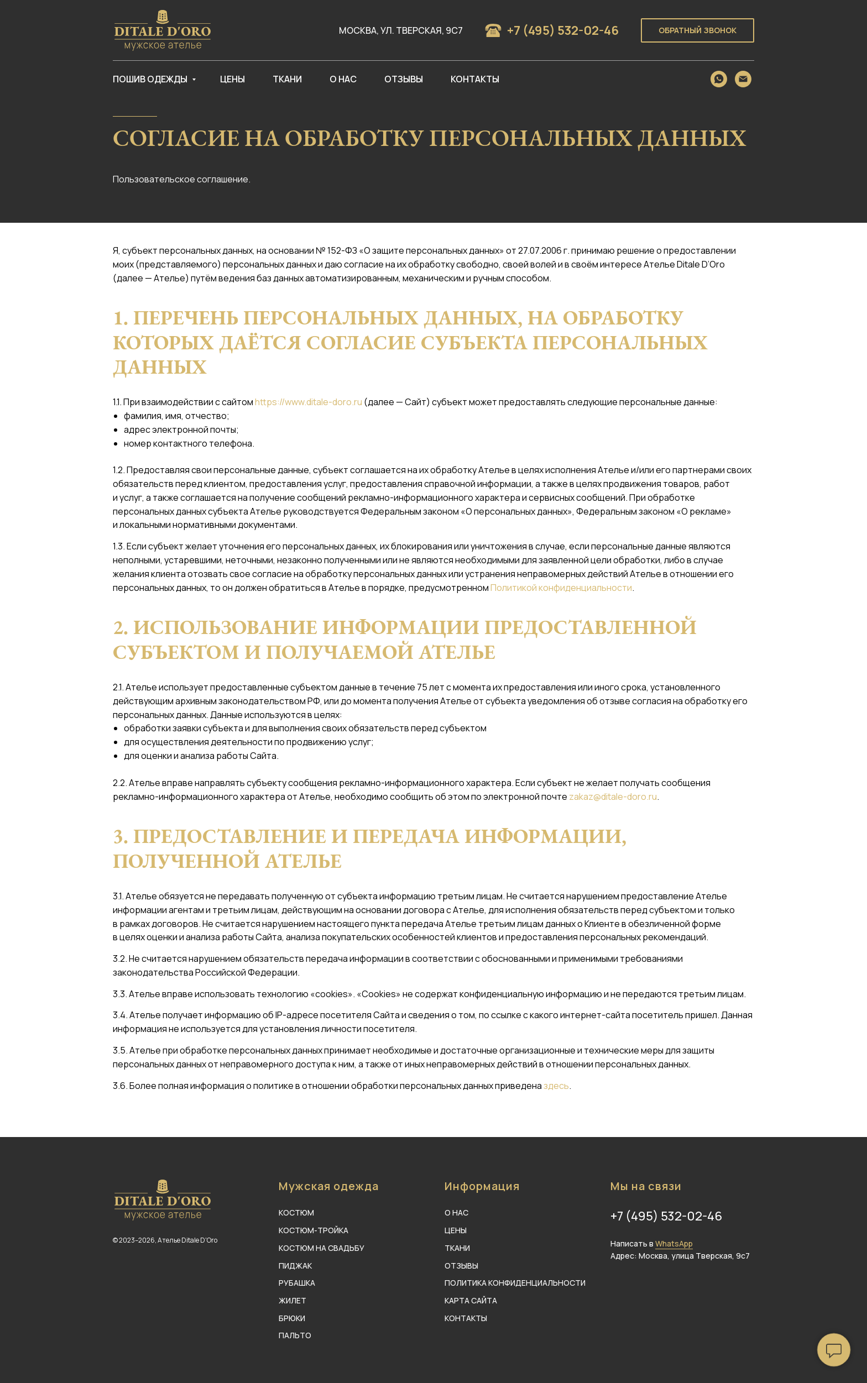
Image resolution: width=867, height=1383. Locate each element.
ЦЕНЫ (456, 1230)
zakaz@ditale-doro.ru (613, 796)
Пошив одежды (151, 79)
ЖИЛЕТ (292, 1300)
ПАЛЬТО (295, 1335)
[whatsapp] (719, 79)
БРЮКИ (292, 1318)
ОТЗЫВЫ (461, 1265)
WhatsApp (674, 1243)
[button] (697, 30)
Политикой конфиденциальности (561, 588)
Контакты (475, 79)
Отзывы (403, 79)
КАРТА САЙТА (471, 1300)
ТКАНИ (457, 1248)
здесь (556, 1086)
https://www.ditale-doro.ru (308, 402)
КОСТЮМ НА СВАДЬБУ (321, 1248)
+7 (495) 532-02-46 (563, 30)
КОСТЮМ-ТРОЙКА (313, 1230)
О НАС (456, 1212)
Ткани (287, 79)
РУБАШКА (297, 1282)
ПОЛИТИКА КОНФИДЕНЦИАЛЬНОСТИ (515, 1282)
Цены (232, 79)
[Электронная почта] (743, 79)
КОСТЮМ (296, 1212)
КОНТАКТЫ (466, 1318)
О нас (343, 79)
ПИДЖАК (295, 1265)
